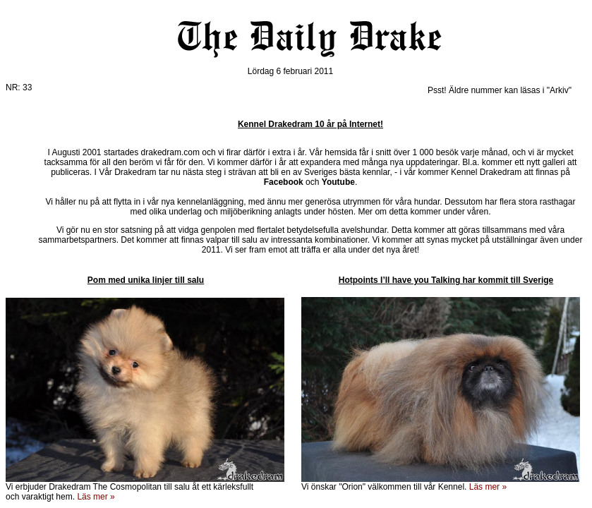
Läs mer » (488, 487)
